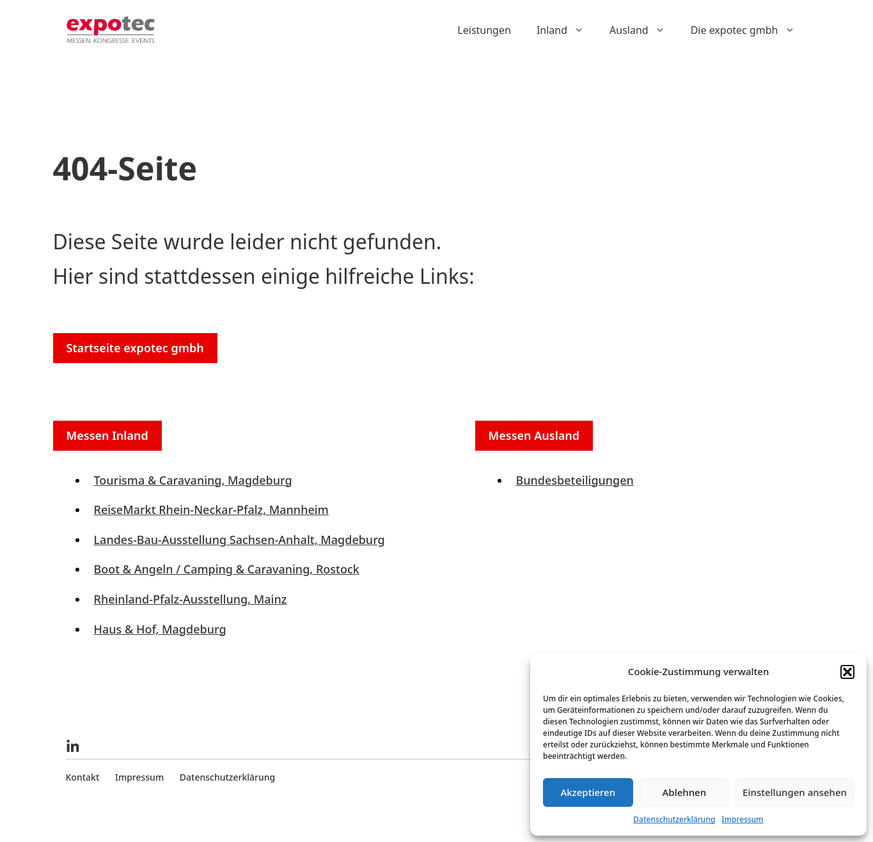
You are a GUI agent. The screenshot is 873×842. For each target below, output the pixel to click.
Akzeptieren (587, 792)
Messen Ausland (534, 435)
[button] (847, 672)
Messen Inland (107, 435)
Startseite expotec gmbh (135, 347)
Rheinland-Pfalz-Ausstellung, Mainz (190, 599)
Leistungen (484, 30)
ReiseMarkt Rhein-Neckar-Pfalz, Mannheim (211, 509)
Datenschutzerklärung (674, 819)
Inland (567, 30)
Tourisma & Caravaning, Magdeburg (193, 480)
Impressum (742, 819)
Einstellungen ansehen (795, 792)
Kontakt (83, 777)
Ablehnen (685, 792)
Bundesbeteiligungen (575, 480)
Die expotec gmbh (749, 30)
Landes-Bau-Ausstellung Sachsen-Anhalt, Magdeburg (239, 539)
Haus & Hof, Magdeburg (160, 629)
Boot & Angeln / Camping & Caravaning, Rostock (226, 569)
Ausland (644, 30)
